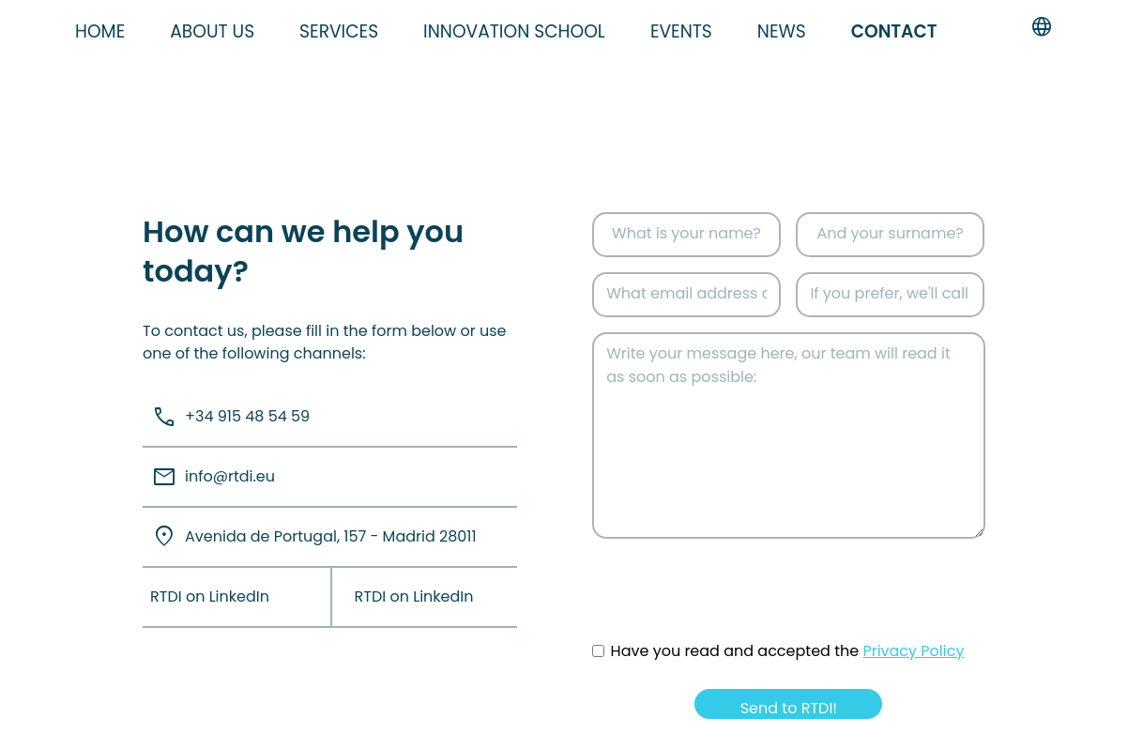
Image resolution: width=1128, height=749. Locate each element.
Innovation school (514, 31)
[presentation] (734, 605)
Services (338, 31)
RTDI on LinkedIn (209, 596)
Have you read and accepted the (788, 651)
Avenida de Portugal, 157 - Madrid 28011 (310, 536)
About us (212, 31)
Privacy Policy (913, 651)
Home (100, 31)
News (781, 31)
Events (681, 31)
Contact (894, 31)
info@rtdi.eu (209, 477)
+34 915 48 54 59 (226, 417)
